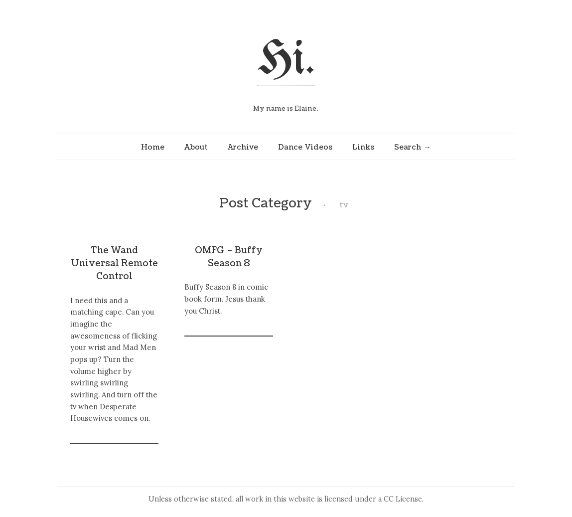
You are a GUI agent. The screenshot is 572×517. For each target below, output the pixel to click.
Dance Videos (305, 147)
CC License (403, 499)
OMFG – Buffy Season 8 (229, 257)
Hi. (286, 60)
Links (363, 147)
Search (407, 147)
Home (152, 147)
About (196, 147)
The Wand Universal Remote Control (114, 263)
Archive (243, 147)
